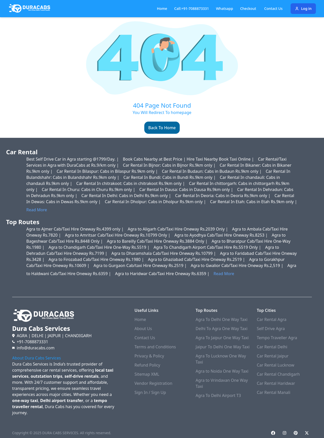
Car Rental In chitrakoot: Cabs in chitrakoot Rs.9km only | (131, 183)
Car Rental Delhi (272, 347)
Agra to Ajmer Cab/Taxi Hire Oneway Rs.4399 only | (75, 229)
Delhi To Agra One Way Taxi (222, 328)
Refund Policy (147, 365)
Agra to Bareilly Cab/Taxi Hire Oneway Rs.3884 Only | (158, 241)
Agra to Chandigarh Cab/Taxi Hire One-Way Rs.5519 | (100, 247)
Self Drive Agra (271, 328)
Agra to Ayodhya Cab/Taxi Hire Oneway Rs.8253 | (221, 235)
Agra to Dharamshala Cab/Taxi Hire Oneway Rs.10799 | (164, 253)
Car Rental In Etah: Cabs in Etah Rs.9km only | (253, 201)
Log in (303, 8)
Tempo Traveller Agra (277, 337)
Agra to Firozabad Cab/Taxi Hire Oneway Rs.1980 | (97, 259)
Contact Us (144, 337)
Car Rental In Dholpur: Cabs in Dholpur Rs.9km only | (156, 201)
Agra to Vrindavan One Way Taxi (222, 383)
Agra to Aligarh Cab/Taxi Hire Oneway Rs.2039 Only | (178, 229)
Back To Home (162, 127)
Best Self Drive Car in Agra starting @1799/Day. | (73, 159)
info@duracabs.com (35, 348)
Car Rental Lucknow (275, 365)
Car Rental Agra (271, 319)
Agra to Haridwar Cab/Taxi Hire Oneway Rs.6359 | (162, 273)
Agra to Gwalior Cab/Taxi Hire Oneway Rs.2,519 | (238, 265)
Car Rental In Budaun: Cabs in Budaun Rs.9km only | (212, 171)
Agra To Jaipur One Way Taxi (222, 337)
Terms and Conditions (155, 347)
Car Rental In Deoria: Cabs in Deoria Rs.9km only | (223, 195)
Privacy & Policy (149, 356)
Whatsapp (224, 8)
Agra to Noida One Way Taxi (222, 371)
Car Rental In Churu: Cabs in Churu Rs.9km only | (89, 189)
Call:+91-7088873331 (191, 8)
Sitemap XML (146, 374)
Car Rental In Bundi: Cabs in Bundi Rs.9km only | (170, 177)
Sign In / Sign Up (150, 392)
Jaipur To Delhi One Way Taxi (223, 347)
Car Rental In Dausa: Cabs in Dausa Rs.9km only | (186, 189)
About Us (143, 328)
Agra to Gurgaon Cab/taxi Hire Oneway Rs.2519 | (140, 265)
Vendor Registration (153, 383)
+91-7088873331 (32, 342)
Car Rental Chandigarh (278, 374)
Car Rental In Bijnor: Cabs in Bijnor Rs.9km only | (170, 165)
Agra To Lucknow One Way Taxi (221, 359)
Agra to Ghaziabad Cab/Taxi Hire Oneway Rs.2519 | (197, 259)
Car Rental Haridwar (276, 383)
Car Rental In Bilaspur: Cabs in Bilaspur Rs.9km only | (108, 171)
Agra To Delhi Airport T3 (218, 395)
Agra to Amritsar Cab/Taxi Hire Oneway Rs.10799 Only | (118, 235)
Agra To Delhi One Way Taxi (222, 319)
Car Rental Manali (273, 392)
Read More (36, 210)
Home (162, 8)
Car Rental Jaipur (273, 356)
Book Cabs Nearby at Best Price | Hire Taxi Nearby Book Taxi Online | (189, 159)
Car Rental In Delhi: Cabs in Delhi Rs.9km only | (127, 195)
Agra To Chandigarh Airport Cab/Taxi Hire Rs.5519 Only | (208, 247)
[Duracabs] (29, 8)
